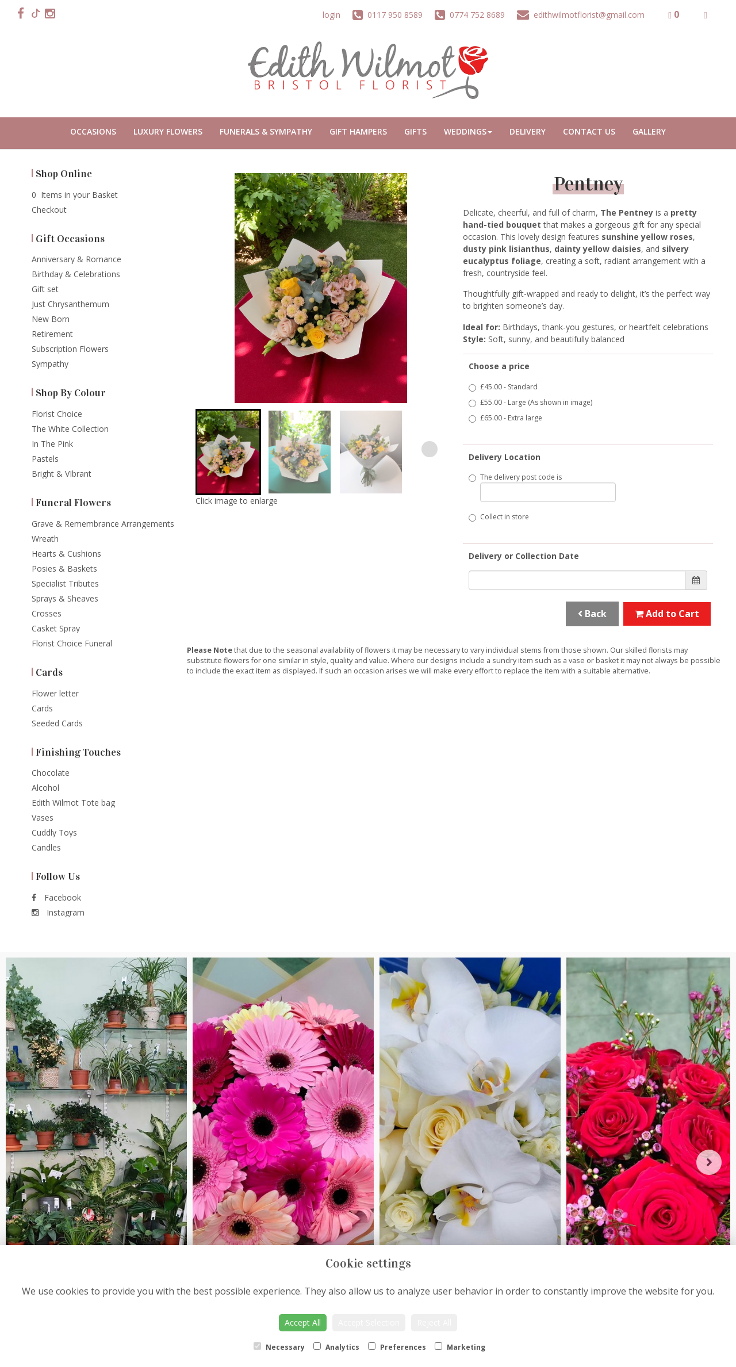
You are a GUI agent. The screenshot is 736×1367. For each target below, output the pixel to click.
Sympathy (50, 363)
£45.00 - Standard (503, 387)
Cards (42, 708)
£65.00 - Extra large (505, 418)
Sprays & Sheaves (65, 598)
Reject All (434, 1322)
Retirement (52, 333)
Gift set (45, 289)
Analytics (336, 1347)
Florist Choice (57, 413)
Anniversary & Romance (76, 259)
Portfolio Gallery (649, 133)
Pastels (45, 458)
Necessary (279, 1347)
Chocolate (51, 772)
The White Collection (70, 428)
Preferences (397, 1347)
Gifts (415, 131)
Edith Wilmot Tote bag (73, 802)
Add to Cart (667, 613)
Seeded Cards (57, 723)
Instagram (58, 912)
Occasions (93, 131)
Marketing (460, 1347)
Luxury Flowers (167, 131)
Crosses (47, 613)
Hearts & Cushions (66, 553)
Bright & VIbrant (61, 473)
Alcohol (45, 787)
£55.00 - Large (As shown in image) (530, 402)
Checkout (49, 209)
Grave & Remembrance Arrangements (103, 523)
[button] (228, 452)
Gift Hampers (358, 131)
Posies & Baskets (64, 568)
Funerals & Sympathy (266, 131)
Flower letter (55, 693)
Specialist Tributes (65, 583)
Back (592, 613)
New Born (51, 318)
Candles (46, 847)
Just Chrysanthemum (70, 303)
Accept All (303, 1322)
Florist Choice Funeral (72, 643)
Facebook (56, 897)
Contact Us (589, 131)
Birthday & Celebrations (76, 274)
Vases (42, 817)
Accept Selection (369, 1322)
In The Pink (52, 443)
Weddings (468, 131)
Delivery (527, 131)
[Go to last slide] (212, 449)
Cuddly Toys (54, 832)
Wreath (45, 538)
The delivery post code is (542, 487)
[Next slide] (429, 449)
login (331, 14)
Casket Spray (56, 628)
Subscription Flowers (70, 348)
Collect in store (499, 517)
